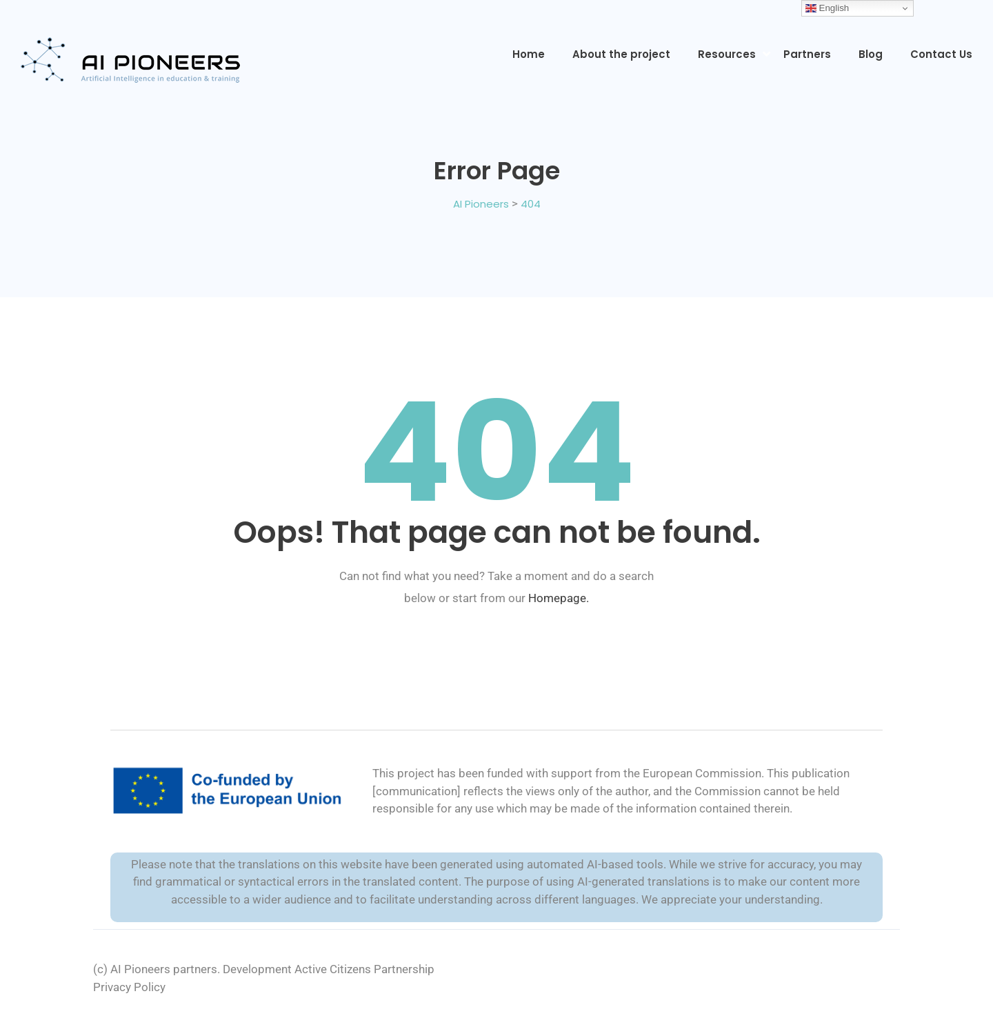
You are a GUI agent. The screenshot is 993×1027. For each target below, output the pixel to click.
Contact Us (941, 54)
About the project (621, 54)
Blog (871, 54)
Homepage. (558, 598)
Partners (807, 54)
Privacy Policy (129, 987)
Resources (727, 54)
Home (528, 54)
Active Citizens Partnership (364, 969)
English (827, 8)
